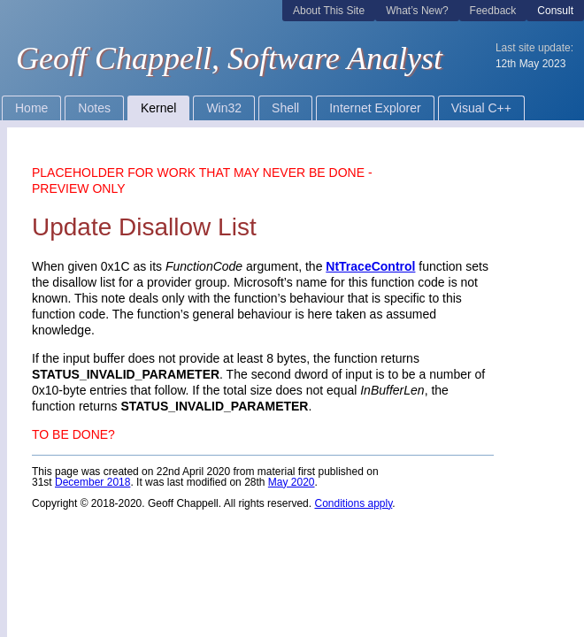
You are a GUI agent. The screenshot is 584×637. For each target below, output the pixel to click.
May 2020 (291, 482)
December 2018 (92, 482)
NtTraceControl (370, 266)
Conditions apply (353, 503)
